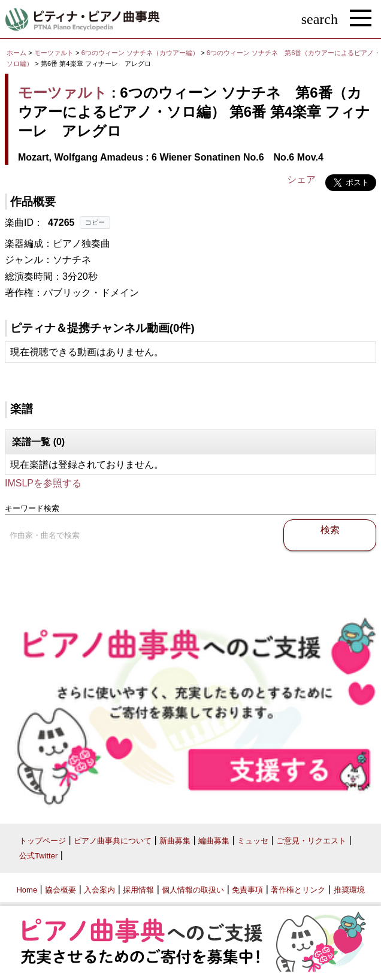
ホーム (16, 52)
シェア (301, 179)
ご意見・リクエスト (311, 840)
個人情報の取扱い (193, 889)
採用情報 (138, 889)
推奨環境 (349, 889)
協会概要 (60, 889)
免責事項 (247, 889)
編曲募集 (213, 840)
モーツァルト (54, 52)
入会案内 (99, 889)
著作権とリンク (298, 889)
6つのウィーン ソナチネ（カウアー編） (141, 52)
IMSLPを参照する (43, 483)
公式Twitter (38, 855)
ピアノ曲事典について (113, 840)
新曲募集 (174, 840)
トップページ (42, 840)
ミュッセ (252, 840)
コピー (95, 222)
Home (26, 889)
